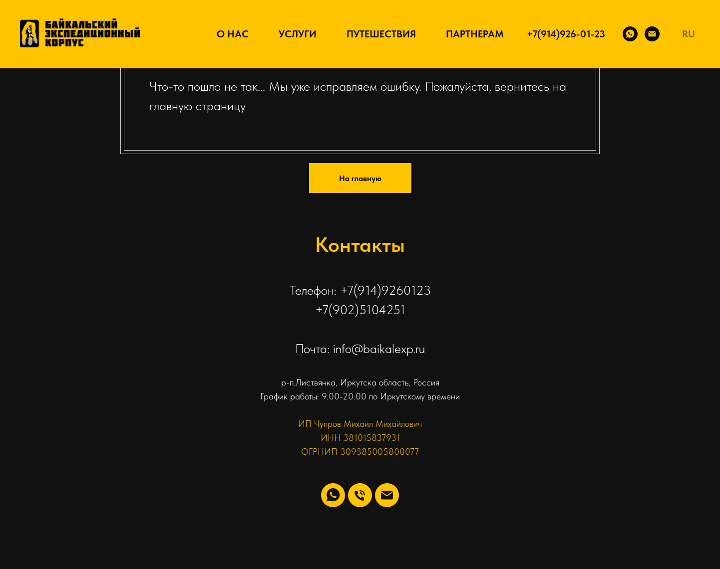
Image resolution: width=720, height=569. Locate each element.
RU (688, 34)
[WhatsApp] (630, 33)
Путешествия (381, 34)
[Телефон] (360, 495)
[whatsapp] (333, 495)
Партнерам (475, 34)
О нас (233, 34)
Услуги (298, 34)
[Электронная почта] (387, 495)
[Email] (652, 33)
